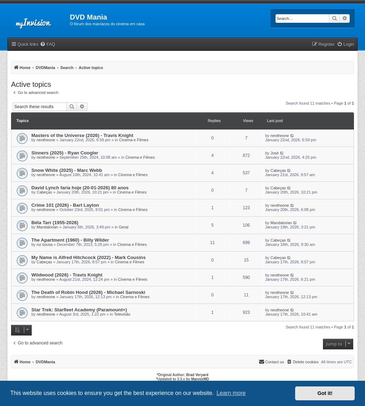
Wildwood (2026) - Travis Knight (66, 275)
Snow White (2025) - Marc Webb (66, 170)
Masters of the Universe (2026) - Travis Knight (82, 135)
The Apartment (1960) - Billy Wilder (70, 240)
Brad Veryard (197, 375)
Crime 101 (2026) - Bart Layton (65, 205)
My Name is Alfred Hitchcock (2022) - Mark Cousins (88, 257)
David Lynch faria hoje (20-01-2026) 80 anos (80, 187)
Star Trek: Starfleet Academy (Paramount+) (79, 309)
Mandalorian (47, 227)
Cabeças (278, 170)
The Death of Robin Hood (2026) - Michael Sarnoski (88, 292)
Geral (123, 227)
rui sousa (45, 244)
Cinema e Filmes (134, 140)
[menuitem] (47, 44)
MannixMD (200, 379)
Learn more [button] (231, 393)
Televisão (122, 314)
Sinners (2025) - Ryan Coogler (64, 152)
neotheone (46, 140)
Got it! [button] (325, 393)
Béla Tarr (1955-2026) (54, 222)
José (275, 153)
